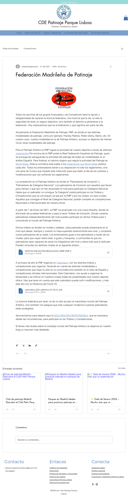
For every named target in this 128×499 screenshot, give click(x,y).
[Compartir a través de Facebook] (17, 345)
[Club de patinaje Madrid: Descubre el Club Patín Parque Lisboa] (21, 383)
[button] (126, 17)
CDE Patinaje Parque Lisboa (65, 22)
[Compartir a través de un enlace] (36, 345)
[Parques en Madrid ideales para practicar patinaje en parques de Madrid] (64, 383)
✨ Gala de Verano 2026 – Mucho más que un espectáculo (105, 400)
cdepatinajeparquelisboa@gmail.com (21, 468)
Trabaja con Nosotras (58, 468)
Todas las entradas (10, 48)
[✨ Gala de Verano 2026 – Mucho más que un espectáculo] (106, 383)
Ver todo (121, 368)
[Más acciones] (110, 66)
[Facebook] (93, 484)
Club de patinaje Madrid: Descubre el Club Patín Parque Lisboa (21, 400)
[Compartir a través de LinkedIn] (29, 345)
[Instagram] (96, 484)
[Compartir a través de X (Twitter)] (23, 345)
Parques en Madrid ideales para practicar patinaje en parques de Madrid (61, 400)
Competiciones (30, 48)
